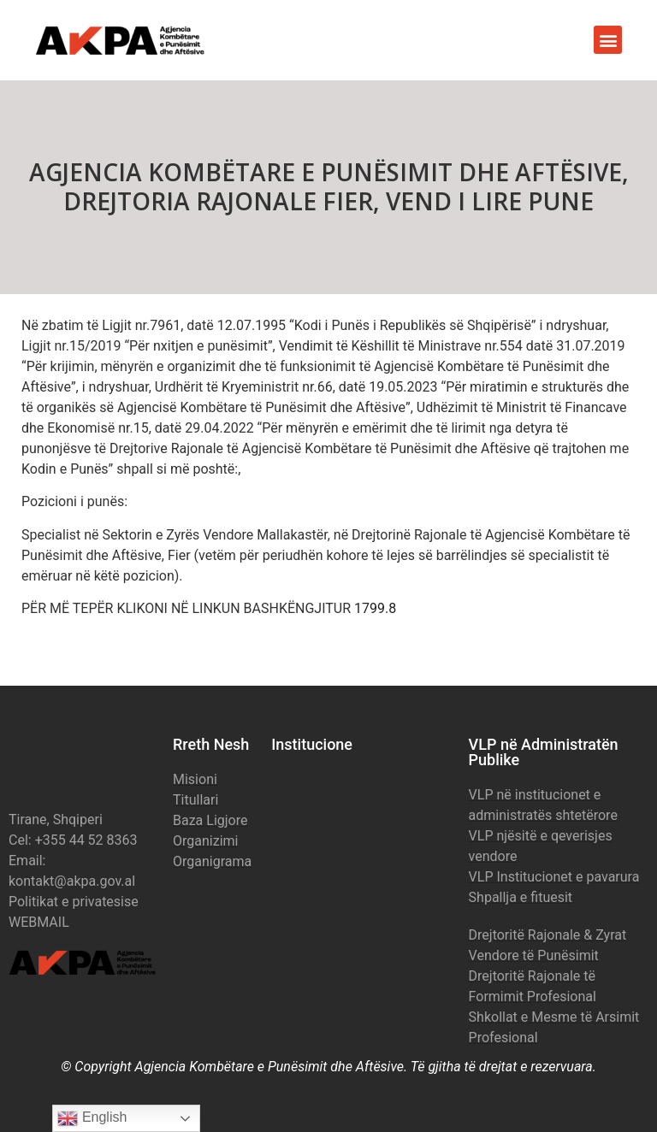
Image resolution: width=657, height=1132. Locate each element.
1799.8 (375, 608)
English (92, 1118)
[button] (608, 40)
